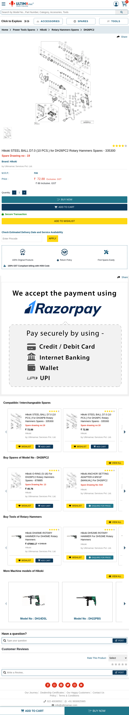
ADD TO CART (64, 207)
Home (5, 29)
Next (124, 430)
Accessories (48, 21)
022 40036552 (53, 701)
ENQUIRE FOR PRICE (100, 506)
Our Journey (31, 692)
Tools (113, 21)
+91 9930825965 (75, 701)
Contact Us (98, 692)
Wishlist (24, 446)
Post (119, 640)
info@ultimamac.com (64, 705)
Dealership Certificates (52, 692)
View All (115, 463)
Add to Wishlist (64, 221)
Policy (53, 695)
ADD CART (44, 447)
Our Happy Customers (78, 692)
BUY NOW (64, 199)
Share (124, 36)
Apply (52, 238)
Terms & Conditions (69, 695)
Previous (5, 430)
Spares (81, 21)
